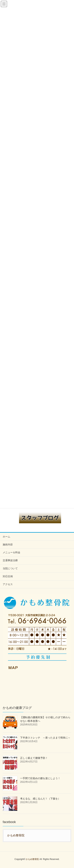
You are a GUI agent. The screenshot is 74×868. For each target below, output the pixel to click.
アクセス (8, 584)
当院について (10, 568)
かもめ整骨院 (15, 835)
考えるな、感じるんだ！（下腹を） (40, 798)
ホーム (6, 536)
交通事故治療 (10, 560)
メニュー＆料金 (11, 552)
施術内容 (8, 544)
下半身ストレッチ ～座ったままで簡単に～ (45, 737)
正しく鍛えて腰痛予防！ (34, 758)
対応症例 (8, 576)
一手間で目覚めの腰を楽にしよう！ (40, 778)
